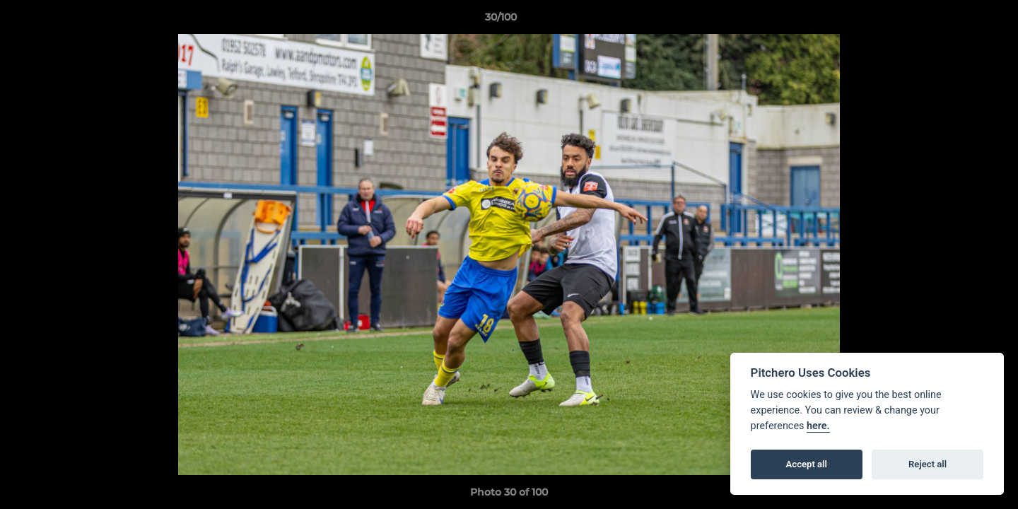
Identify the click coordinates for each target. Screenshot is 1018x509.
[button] (958, 20)
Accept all (806, 464)
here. (818, 426)
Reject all (927, 464)
